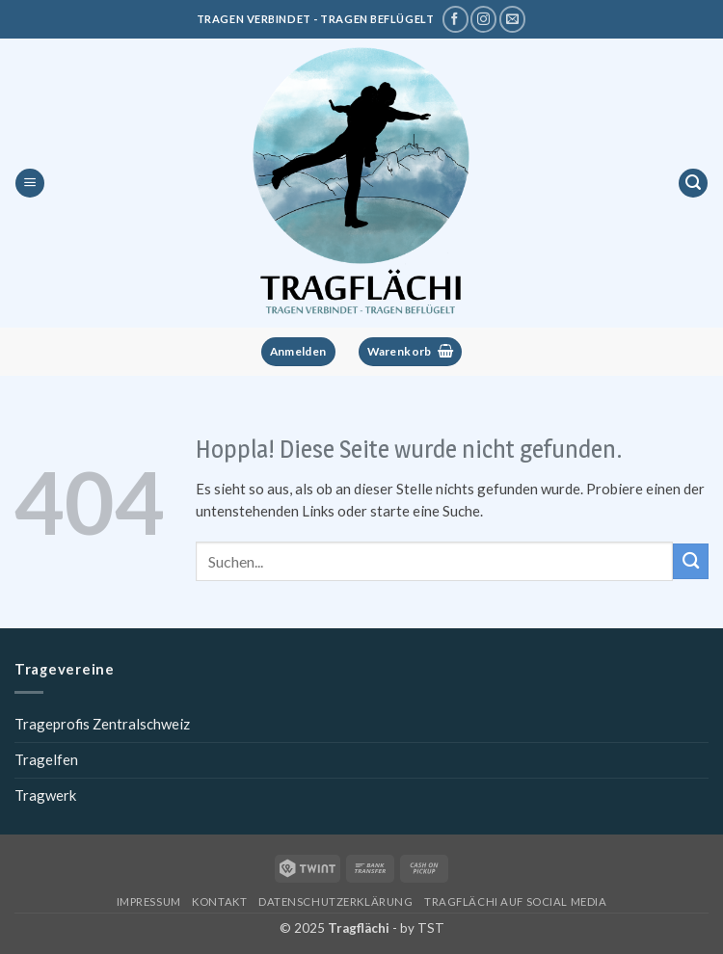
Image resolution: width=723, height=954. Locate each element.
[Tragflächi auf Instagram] (483, 19)
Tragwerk (45, 795)
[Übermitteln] (691, 561)
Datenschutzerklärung (335, 901)
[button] (29, 184)
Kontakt (219, 901)
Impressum (149, 901)
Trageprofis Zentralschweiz (102, 723)
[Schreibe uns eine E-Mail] (512, 19)
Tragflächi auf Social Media (515, 901)
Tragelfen (46, 759)
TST (430, 928)
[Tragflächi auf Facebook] (455, 19)
